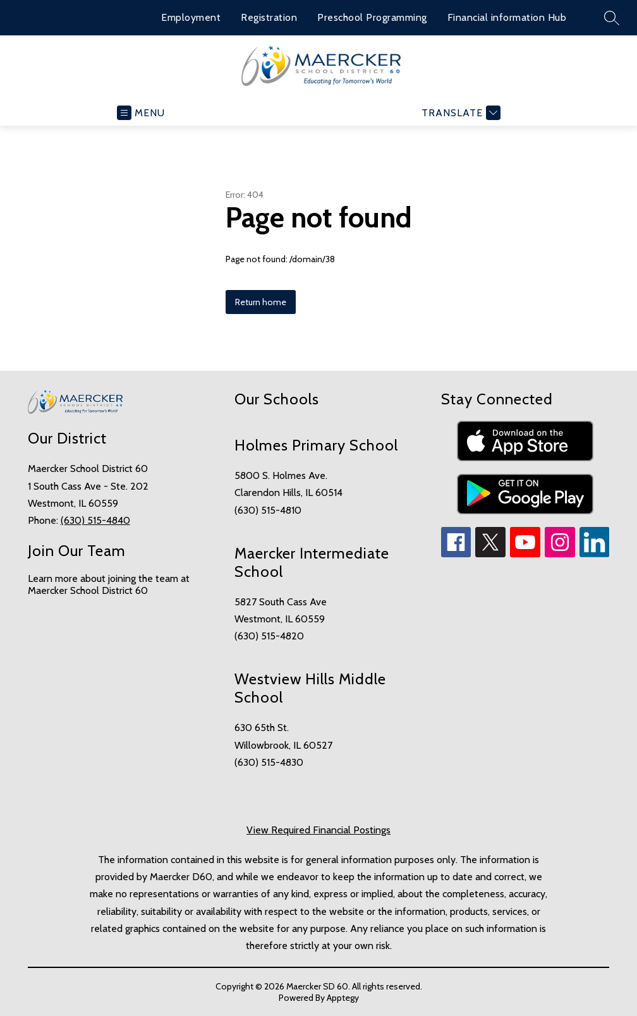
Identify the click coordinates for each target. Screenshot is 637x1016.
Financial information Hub (507, 17)
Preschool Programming (372, 17)
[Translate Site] (459, 113)
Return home (260, 302)
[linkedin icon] (594, 554)
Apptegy (343, 997)
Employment (191, 17)
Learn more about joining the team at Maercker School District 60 (109, 584)
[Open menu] (141, 113)
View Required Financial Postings (318, 830)
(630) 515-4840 (95, 520)
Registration (269, 17)
